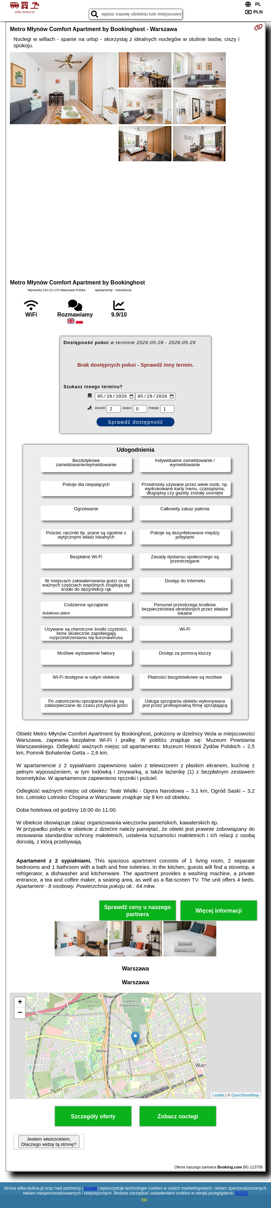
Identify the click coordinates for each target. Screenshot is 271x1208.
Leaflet (218, 1095)
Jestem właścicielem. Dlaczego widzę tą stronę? (48, 1141)
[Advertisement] (135, 219)
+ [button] (20, 1002)
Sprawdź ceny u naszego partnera (137, 910)
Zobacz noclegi (177, 1116)
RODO (241, 1193)
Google (90, 1188)
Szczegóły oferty (93, 1116)
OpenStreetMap (245, 1095)
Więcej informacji (218, 911)
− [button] (20, 1013)
